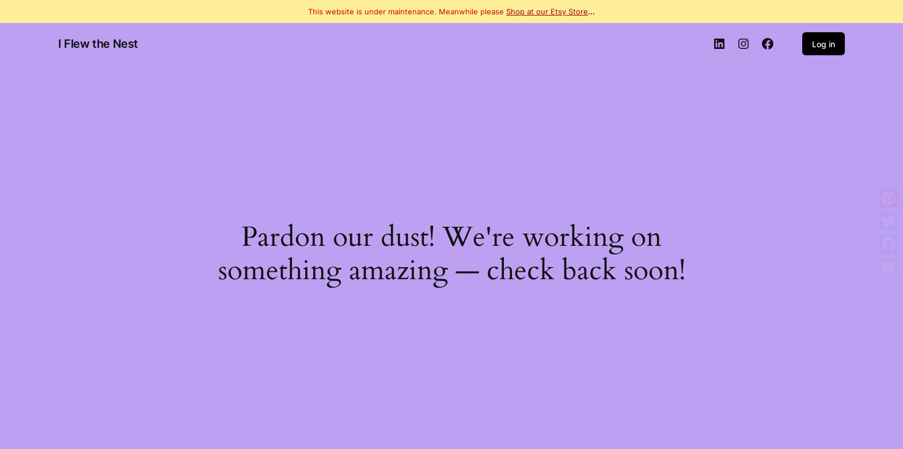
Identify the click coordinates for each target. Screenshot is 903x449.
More (888, 290)
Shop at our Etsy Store (547, 11)
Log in (823, 44)
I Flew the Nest (98, 44)
